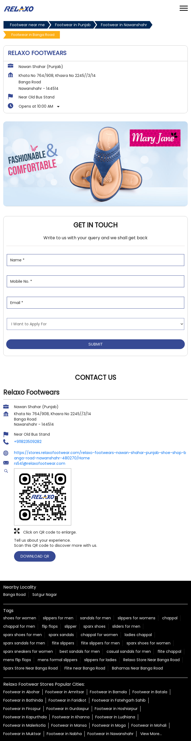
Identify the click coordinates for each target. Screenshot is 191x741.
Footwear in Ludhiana (115, 690)
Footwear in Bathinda (23, 673)
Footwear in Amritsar (64, 665)
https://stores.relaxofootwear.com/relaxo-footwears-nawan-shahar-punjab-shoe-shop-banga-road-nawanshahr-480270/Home (100, 429)
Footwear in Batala (149, 665)
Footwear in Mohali (148, 698)
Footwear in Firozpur (22, 682)
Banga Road (14, 568)
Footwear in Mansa (69, 698)
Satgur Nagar (44, 568)
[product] (95, 297)
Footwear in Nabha (64, 707)
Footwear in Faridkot (67, 673)
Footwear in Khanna (71, 690)
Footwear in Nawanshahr (110, 707)
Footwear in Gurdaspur (67, 682)
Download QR (35, 529)
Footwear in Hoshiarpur (116, 682)
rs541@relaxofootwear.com (39, 437)
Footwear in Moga (109, 698)
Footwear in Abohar (21, 665)
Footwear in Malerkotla (24, 698)
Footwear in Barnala (108, 665)
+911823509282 (28, 415)
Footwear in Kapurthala (25, 690)
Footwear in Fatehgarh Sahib (119, 673)
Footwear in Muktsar (22, 707)
